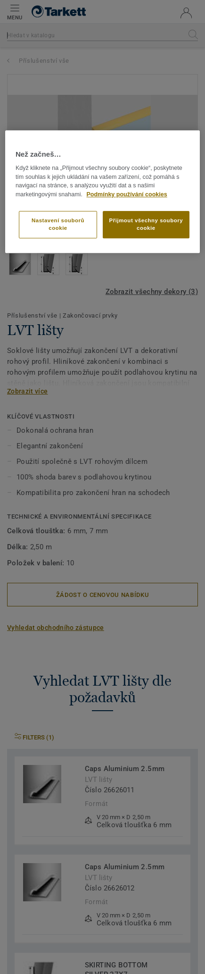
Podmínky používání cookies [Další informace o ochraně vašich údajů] (126, 194)
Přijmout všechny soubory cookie (146, 224)
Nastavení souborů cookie (58, 224)
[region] (102, 191)
